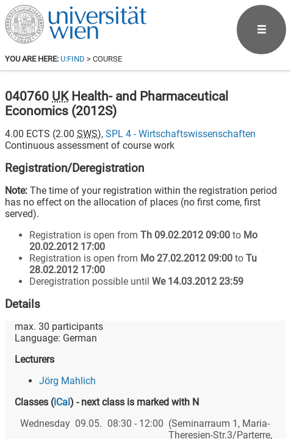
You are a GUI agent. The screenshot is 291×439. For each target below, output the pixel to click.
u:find (72, 58)
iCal (62, 402)
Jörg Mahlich (67, 381)
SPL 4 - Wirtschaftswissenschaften (181, 134)
